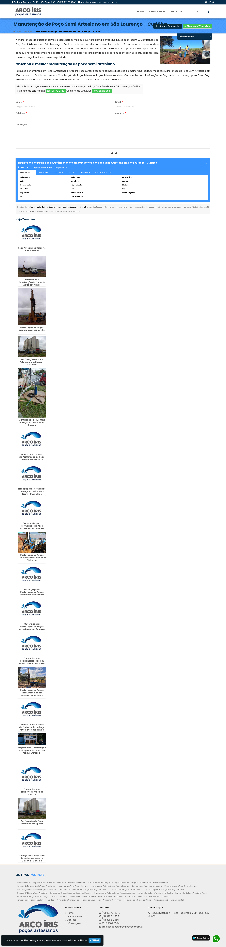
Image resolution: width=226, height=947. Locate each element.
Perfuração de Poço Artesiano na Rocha (155, 893)
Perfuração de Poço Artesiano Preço (191, 893)
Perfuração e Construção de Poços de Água (76, 900)
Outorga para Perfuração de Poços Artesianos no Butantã (31, 592)
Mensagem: (22, 124)
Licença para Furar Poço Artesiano (73, 886)
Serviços (177, 11)
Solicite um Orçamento (167, 26)
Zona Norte (43, 172)
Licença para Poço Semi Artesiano (147, 886)
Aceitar (94, 940)
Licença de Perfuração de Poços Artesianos (36, 886)
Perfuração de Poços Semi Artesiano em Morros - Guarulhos (32, 693)
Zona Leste (85, 172)
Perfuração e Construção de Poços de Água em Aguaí (31, 282)
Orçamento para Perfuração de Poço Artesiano (164, 889)
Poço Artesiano (23, 882)
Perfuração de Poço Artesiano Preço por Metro (37, 896)
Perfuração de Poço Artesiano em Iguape (32, 822)
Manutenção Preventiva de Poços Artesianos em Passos (31, 422)
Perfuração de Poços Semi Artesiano (154, 896)
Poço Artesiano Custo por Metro (137, 900)
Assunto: (120, 113)
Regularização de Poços (44, 882)
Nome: (20, 102)
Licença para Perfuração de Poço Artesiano (110, 886)
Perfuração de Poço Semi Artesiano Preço (78, 896)
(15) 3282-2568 (110, 919)
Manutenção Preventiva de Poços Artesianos (36, 889)
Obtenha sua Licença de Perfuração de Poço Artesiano (83, 889)
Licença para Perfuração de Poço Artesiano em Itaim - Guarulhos (32, 491)
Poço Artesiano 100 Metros (109, 900)
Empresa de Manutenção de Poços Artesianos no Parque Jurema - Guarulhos (32, 751)
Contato (195, 11)
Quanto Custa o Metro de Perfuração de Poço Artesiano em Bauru (32, 457)
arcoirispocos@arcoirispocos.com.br (98, 2)
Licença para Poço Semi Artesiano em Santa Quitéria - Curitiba (32, 858)
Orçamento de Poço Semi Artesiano (125, 889)
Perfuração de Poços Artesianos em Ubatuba (32, 329)
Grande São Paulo (103, 172)
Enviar (113, 153)
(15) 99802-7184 (110, 923)
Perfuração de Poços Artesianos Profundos (117, 896)
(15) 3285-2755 (110, 916)
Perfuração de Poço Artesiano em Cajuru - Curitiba (32, 362)
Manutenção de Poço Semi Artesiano (180, 886)
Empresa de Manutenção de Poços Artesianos (108, 882)
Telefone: (21, 113)
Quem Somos (157, 11)
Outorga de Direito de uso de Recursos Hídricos (71, 893)
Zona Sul (71, 172)
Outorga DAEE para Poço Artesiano (32, 893)
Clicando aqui (102, 91)
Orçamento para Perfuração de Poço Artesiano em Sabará (32, 526)
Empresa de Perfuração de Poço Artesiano (149, 882)
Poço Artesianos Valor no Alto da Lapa (32, 249)
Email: (119, 102)
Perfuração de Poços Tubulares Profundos (35, 900)
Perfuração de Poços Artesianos (71, 882)
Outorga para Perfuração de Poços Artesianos (114, 893)
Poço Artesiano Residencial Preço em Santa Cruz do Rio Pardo (32, 661)
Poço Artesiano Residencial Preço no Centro (31, 792)
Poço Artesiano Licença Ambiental (169, 900)
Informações (74, 923)
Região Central (26, 172)
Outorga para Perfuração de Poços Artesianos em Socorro (32, 626)
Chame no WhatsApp (197, 26)
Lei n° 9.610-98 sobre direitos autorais (65, 211)
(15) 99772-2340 (67, 2)
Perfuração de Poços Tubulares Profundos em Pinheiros (32, 557)
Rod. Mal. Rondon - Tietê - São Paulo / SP (34, 2)
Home (140, 11)
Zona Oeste (58, 172)
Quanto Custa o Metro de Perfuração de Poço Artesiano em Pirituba (32, 727)
